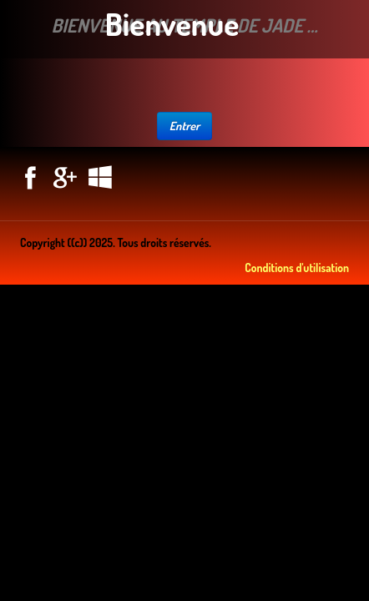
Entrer (184, 126)
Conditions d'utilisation (297, 267)
